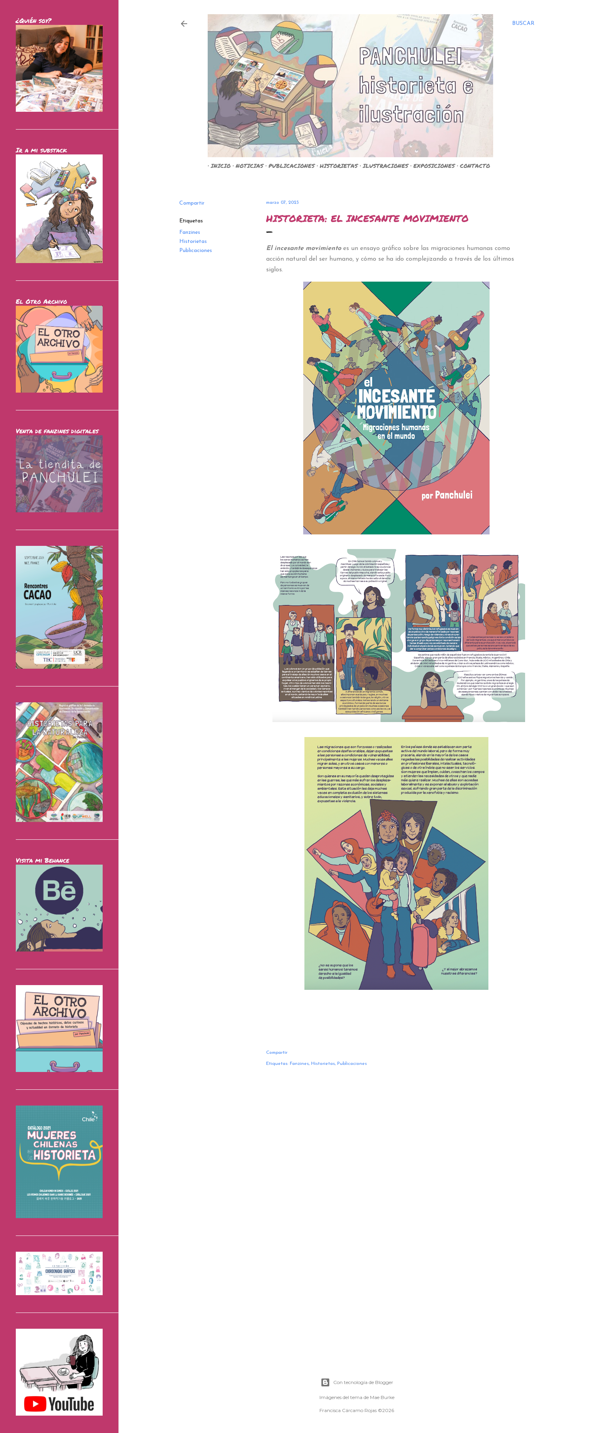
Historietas (193, 241)
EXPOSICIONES (431, 165)
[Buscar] (523, 23)
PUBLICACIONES (288, 165)
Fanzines (189, 232)
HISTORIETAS (336, 165)
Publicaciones (195, 251)
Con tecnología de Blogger (357, 1382)
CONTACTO (472, 165)
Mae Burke (382, 1397)
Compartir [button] (192, 203)
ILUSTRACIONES (382, 165)
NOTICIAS (246, 165)
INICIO (217, 165)
